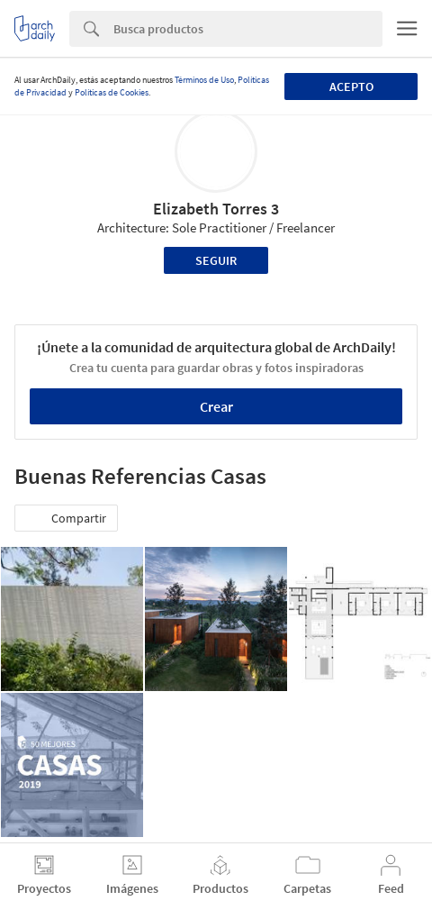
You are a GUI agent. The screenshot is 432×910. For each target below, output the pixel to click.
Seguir (216, 260)
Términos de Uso (204, 80)
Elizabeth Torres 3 (216, 208)
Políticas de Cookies (111, 92)
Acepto (351, 86)
